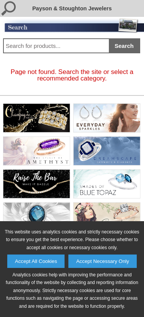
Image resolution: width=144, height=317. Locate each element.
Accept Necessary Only (102, 261)
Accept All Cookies (36, 261)
